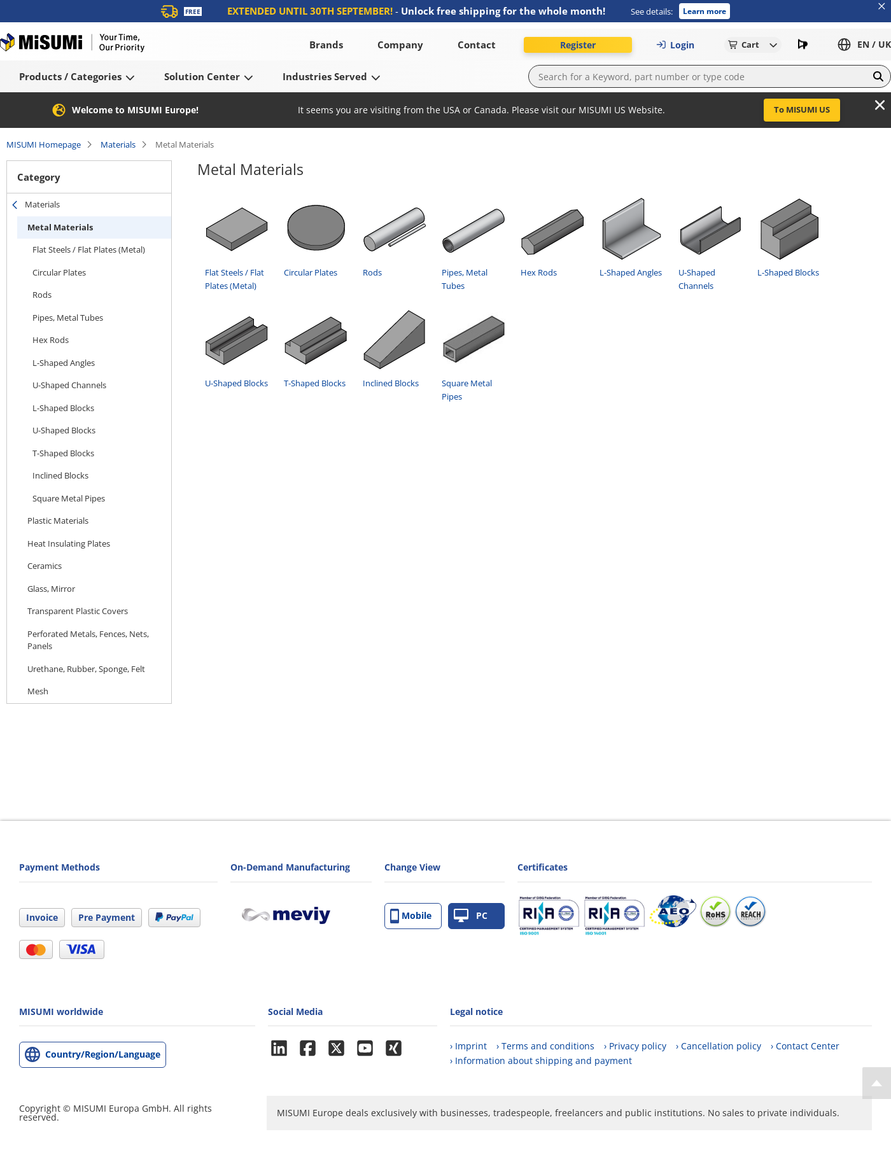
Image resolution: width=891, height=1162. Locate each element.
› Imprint (468, 1046)
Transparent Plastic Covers (77, 611)
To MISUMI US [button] (802, 109)
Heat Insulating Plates (68, 543)
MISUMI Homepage (43, 144)
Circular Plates (59, 272)
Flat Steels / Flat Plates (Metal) (88, 249)
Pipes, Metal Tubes (67, 317)
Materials (118, 144)
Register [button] (578, 45)
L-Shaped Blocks (63, 408)
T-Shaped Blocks (63, 453)
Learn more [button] (704, 11)
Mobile (410, 916)
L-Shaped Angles (63, 362)
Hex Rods (50, 340)
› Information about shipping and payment (541, 1060)
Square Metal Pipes (68, 498)
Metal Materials (60, 227)
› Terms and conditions (545, 1046)
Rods (42, 294)
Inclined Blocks (60, 475)
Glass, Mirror (51, 588)
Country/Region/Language (102, 1054)
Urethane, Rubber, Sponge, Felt (86, 669)
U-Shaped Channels (69, 385)
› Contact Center (805, 1046)
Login (675, 45)
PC (471, 916)
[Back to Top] (876, 1083)
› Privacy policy (635, 1046)
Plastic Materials (57, 520)
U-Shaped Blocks (63, 430)
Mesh (37, 691)
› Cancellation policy (718, 1046)
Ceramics (44, 565)
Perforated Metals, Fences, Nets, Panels (88, 640)
